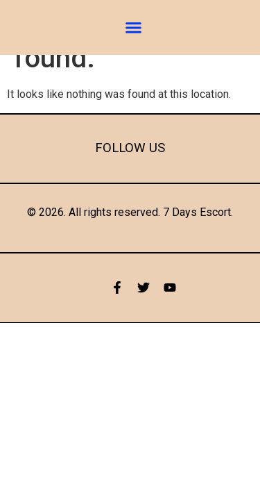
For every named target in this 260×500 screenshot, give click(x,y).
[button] (133, 28)
